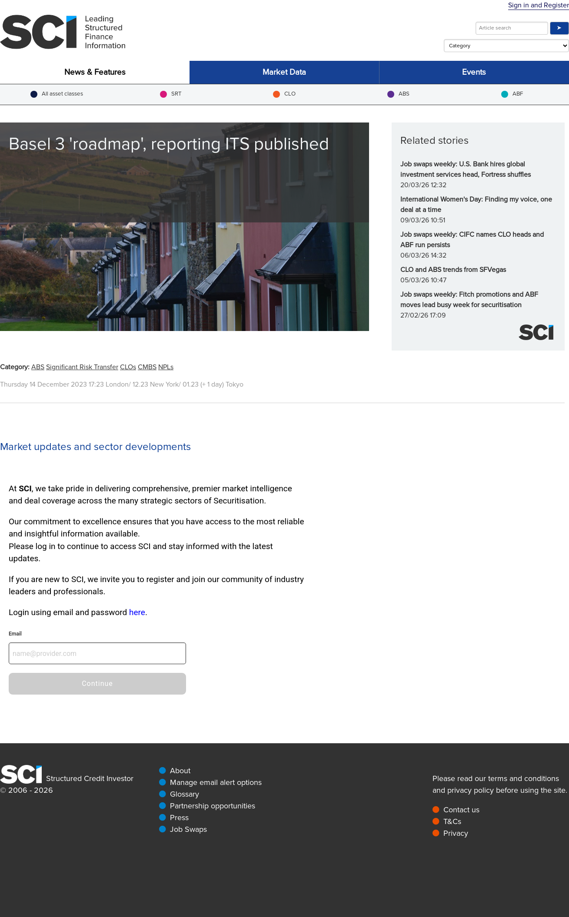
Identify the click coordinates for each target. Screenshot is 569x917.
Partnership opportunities (212, 806)
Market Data (284, 72)
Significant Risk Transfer (82, 367)
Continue (97, 683)
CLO (284, 94)
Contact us (461, 809)
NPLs (165, 367)
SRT (171, 94)
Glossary (184, 794)
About (180, 770)
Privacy (455, 833)
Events (474, 72)
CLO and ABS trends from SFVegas (453, 269)
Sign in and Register (538, 5)
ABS (398, 94)
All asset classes (56, 94)
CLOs (128, 367)
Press (179, 817)
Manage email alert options (216, 782)
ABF (512, 94)
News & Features (95, 72)
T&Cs (452, 821)
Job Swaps (188, 829)
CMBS (147, 367)
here (137, 612)
